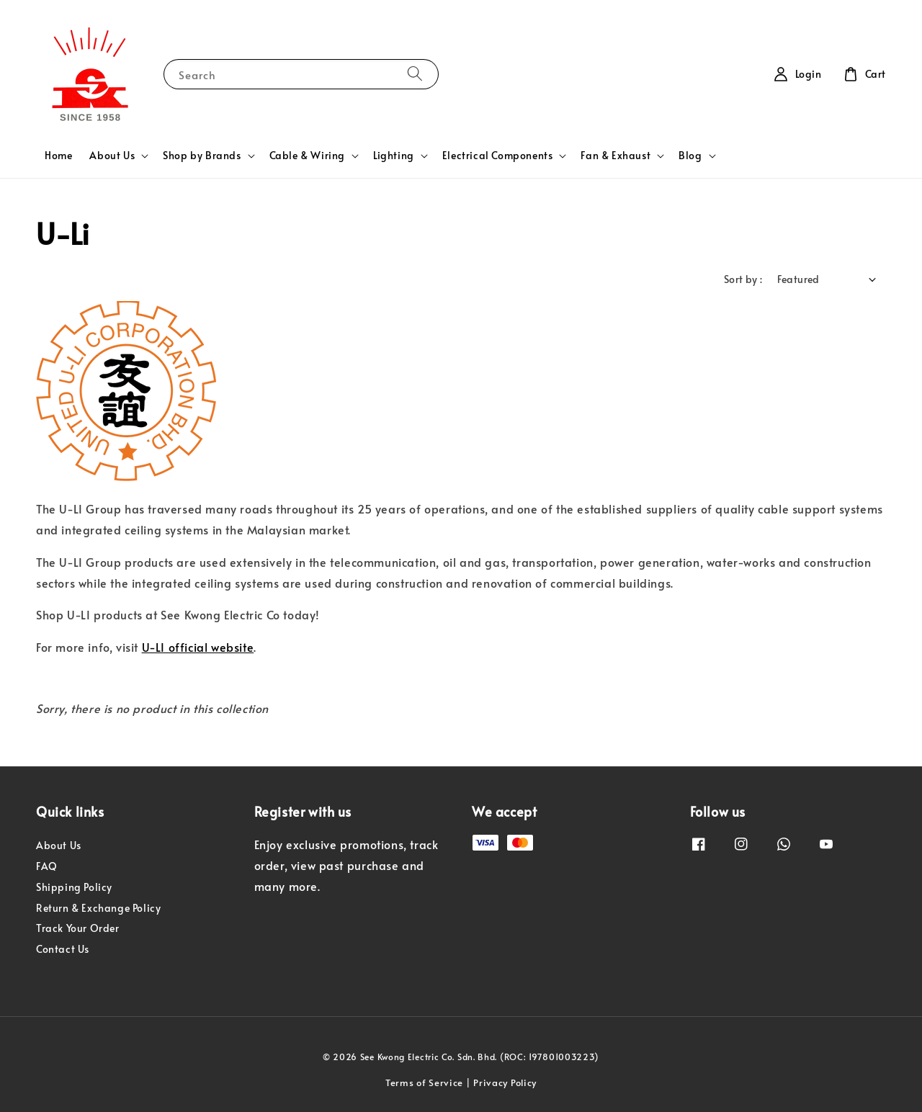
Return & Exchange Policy (98, 908)
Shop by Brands (202, 155)
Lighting (393, 155)
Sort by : (743, 279)
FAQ (47, 866)
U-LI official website (198, 647)
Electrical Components (497, 155)
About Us (112, 155)
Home (58, 155)
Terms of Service (424, 1082)
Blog (690, 155)
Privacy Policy (505, 1082)
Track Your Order (78, 928)
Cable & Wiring (307, 155)
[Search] (415, 74)
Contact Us (62, 949)
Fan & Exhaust (615, 155)
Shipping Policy (74, 887)
